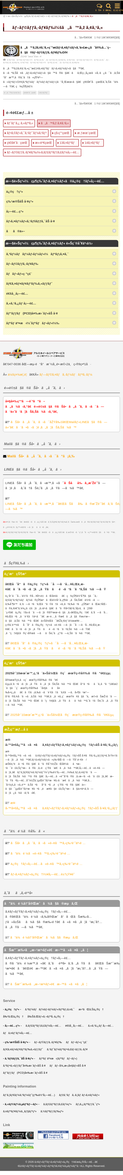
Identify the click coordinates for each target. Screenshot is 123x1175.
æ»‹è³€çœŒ (43, 142)
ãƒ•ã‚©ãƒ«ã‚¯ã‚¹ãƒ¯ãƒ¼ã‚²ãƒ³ (27, 133)
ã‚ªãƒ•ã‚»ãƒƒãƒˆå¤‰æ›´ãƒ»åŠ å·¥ (24, 1065)
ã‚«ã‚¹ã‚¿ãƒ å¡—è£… (101, 1025)
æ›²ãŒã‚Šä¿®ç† (91, 1009)
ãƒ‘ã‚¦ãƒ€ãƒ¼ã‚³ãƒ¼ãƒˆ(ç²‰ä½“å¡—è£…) (29, 1095)
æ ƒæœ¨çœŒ (86, 133)
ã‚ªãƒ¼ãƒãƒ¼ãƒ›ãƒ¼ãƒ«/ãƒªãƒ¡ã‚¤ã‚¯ (49, 1009)
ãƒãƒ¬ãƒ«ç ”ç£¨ (76, 1042)
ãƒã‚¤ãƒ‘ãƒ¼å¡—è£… (17, 1033)
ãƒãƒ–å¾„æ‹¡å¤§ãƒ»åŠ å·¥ (68, 1065)
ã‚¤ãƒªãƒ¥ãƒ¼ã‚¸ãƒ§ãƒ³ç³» (20, 1111)
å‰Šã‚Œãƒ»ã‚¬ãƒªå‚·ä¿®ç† (45, 1016)
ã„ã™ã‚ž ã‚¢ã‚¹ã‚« (82, 16)
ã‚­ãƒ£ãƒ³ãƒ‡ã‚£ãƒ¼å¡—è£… (43, 1025)
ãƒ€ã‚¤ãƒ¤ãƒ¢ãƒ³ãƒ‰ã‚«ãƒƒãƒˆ (23, 1049)
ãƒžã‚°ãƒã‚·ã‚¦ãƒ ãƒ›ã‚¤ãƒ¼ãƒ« (79, 1095)
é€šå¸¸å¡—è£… (74, 1025)
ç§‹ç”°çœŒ (62, 133)
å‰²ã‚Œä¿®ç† (13, 1016)
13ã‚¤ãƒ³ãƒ (68, 142)
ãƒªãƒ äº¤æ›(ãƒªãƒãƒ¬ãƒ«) (58, 1058)
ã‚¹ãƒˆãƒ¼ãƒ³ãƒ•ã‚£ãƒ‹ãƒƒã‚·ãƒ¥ (67, 1049)
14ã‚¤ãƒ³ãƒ (44, 93)
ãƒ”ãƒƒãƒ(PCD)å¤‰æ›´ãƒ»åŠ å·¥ (25, 1072)
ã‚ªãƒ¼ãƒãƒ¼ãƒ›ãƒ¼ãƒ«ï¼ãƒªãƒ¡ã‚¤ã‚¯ (26, 60)
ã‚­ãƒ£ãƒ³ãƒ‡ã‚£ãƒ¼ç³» (57, 1104)
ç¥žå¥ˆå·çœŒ (30, 93)
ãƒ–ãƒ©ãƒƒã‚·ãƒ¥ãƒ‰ (59, 16)
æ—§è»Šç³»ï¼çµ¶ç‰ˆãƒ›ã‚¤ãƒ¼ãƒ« (26, 16)
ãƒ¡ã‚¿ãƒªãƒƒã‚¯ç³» (88, 1104)
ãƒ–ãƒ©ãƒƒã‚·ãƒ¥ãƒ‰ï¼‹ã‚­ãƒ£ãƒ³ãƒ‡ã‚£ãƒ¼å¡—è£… (43, 152)
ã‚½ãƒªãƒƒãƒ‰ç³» (52, 1111)
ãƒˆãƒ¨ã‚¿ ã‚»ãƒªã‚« (20, 123)
